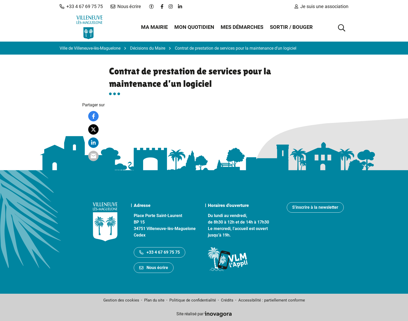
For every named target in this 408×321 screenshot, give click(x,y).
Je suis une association (321, 6)
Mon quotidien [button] (194, 27)
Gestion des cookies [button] (121, 300)
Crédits (227, 300)
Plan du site (154, 300)
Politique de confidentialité (192, 300)
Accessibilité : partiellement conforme (271, 300)
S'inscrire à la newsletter (315, 207)
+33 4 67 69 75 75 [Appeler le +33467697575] (159, 252)
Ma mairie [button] (154, 27)
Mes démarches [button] (242, 27)
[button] (81, 6)
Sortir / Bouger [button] (291, 27)
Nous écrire (153, 267)
